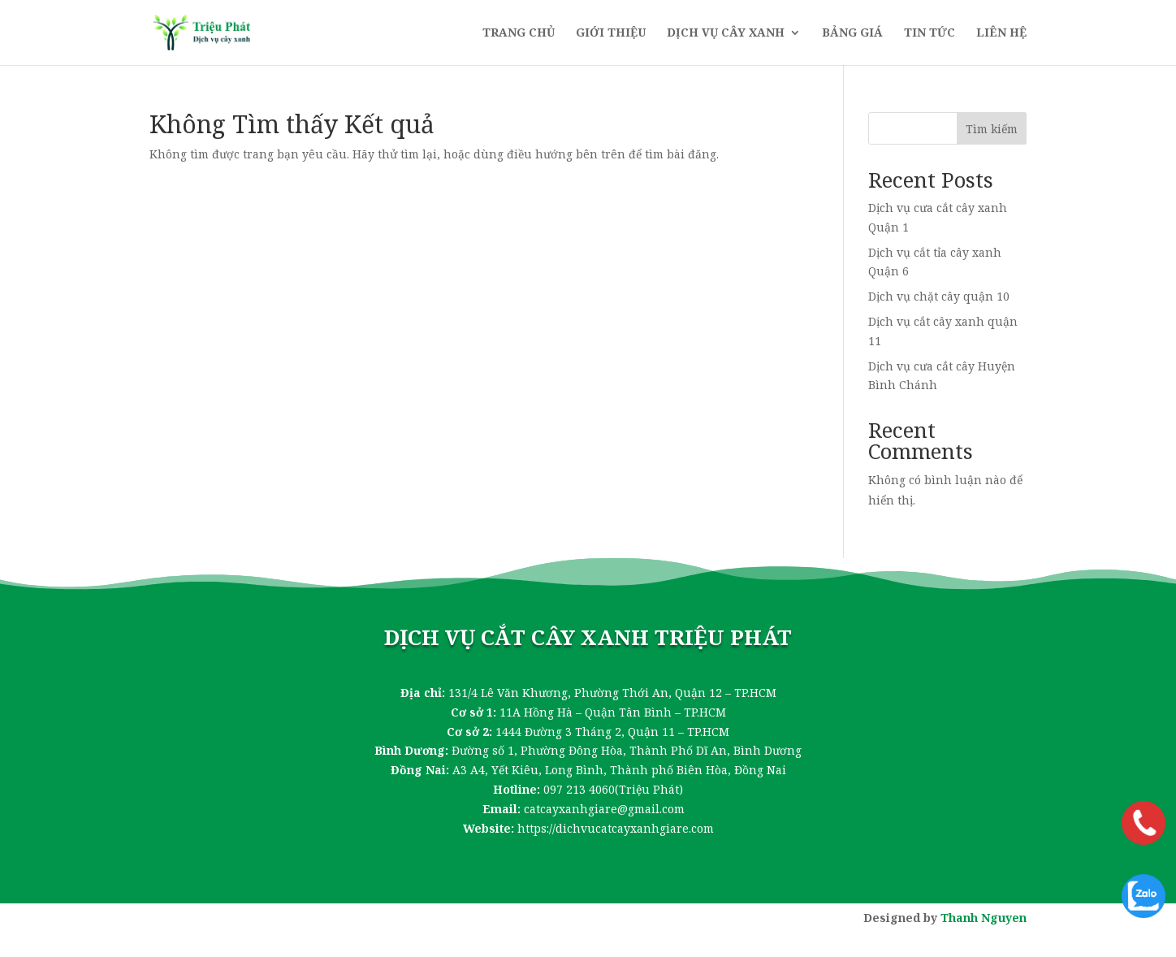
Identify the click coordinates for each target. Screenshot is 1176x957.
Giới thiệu (611, 33)
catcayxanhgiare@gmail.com (604, 808)
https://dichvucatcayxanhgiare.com (615, 828)
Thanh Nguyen (983, 917)
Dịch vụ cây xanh (726, 33)
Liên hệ (1001, 33)
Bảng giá (852, 33)
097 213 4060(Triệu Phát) (613, 789)
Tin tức (929, 33)
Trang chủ (518, 33)
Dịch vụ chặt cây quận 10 (939, 296)
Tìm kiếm (992, 128)
